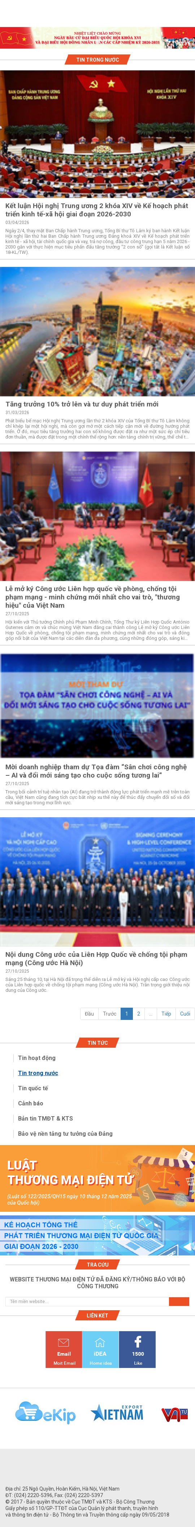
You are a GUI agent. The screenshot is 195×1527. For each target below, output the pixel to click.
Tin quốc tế (33, 1088)
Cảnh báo (30, 1103)
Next (191, 1417)
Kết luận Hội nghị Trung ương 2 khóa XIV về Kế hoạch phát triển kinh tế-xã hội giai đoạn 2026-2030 (96, 210)
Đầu (89, 1014)
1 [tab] (97, 42)
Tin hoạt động (37, 1058)
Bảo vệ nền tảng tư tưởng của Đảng (65, 1133)
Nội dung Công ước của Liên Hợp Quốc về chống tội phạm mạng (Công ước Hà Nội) (96, 958)
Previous (3, 1417)
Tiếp (166, 1014)
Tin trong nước (38, 1073)
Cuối (185, 1014)
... (150, 1014)
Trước (109, 1014)
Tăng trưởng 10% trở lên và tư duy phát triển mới (82, 404)
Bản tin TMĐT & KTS (45, 1118)
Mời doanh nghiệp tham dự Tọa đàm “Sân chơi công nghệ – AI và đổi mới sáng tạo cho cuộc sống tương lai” (96, 771)
